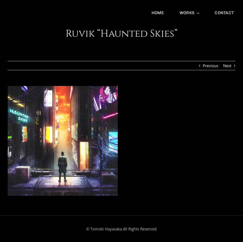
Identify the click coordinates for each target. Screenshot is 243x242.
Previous (210, 65)
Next (227, 65)
